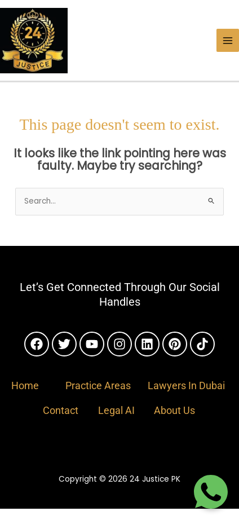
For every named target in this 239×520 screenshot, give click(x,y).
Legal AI (116, 410)
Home (25, 385)
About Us (174, 410)
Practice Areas (98, 385)
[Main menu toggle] (228, 40)
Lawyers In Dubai (186, 385)
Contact (60, 410)
